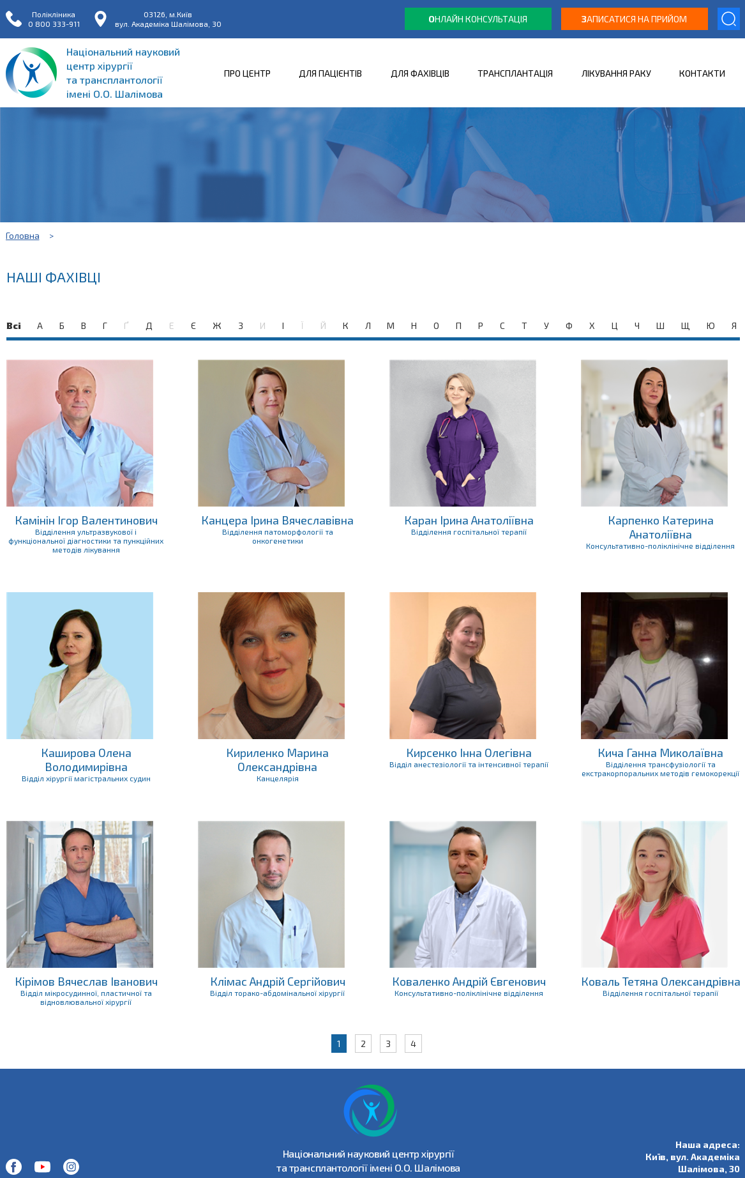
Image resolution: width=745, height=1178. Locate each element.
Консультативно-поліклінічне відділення (660, 545)
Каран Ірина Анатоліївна (469, 520)
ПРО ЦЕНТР (247, 73)
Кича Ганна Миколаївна (660, 753)
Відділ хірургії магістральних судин (86, 778)
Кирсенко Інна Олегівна (469, 753)
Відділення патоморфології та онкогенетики (277, 536)
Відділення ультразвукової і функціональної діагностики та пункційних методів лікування (85, 540)
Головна (23, 235)
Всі (13, 325)
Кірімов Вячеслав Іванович (86, 981)
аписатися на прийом (634, 18)
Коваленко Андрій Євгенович (469, 981)
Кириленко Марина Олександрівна (277, 760)
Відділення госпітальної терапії (469, 531)
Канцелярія (278, 778)
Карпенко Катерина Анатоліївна (661, 527)
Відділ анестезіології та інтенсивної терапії (468, 764)
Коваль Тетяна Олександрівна (661, 981)
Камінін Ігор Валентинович (86, 520)
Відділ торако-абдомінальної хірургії (277, 992)
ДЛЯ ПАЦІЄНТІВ (330, 73)
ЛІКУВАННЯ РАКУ (616, 73)
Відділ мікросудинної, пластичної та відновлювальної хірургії (86, 997)
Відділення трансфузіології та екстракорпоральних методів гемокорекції (660, 768)
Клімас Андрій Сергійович (277, 981)
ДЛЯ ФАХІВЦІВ (420, 73)
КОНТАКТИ (702, 73)
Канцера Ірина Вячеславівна (277, 520)
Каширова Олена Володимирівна (86, 760)
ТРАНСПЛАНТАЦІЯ (515, 73)
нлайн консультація (477, 18)
